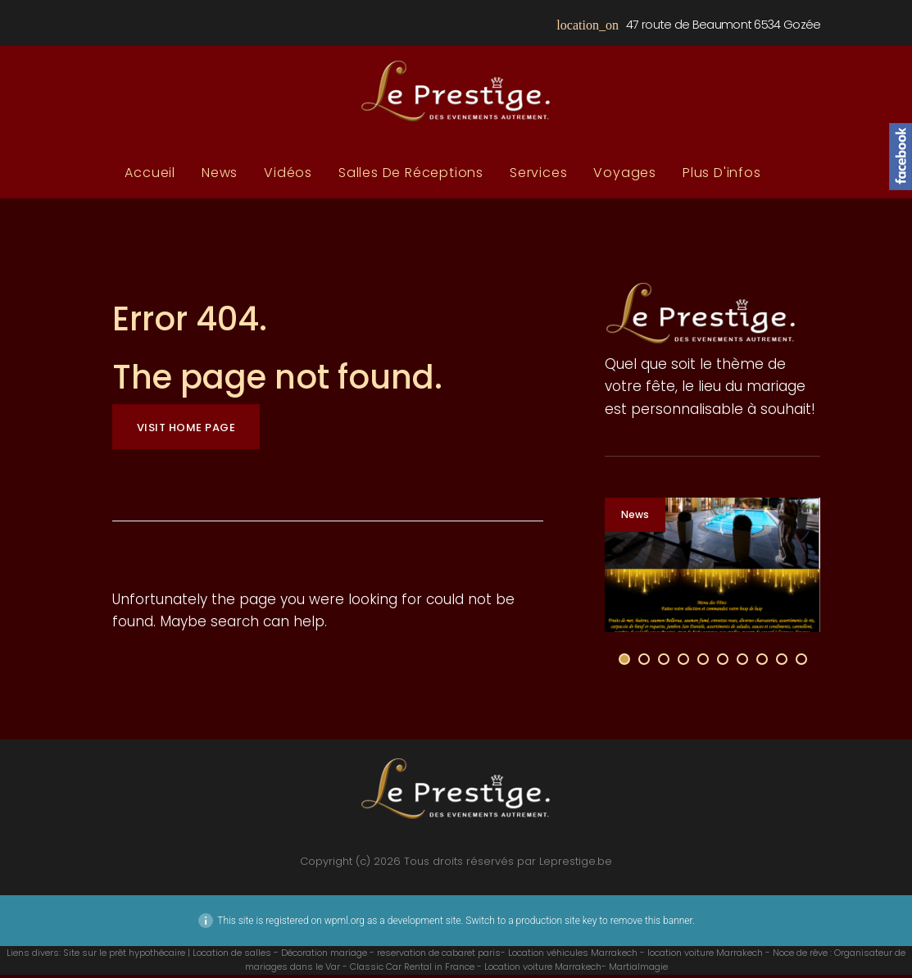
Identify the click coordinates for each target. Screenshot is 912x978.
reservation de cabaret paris (439, 955)
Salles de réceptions (410, 176)
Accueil (150, 176)
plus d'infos (722, 176)
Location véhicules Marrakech (572, 955)
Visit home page (186, 431)
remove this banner (651, 924)
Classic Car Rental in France (412, 969)
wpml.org (344, 924)
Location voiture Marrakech (542, 969)
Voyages (624, 176)
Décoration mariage (324, 955)
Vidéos (288, 176)
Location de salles (232, 955)
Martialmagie (638, 969)
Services (538, 176)
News (220, 176)
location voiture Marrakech (705, 955)
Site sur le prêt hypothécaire (124, 955)
